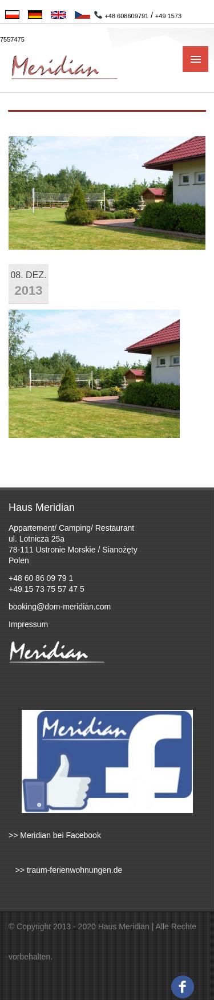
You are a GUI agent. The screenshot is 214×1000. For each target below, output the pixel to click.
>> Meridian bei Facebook (55, 835)
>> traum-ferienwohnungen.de (65, 870)
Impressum (28, 624)
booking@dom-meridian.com (60, 606)
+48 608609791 (126, 16)
